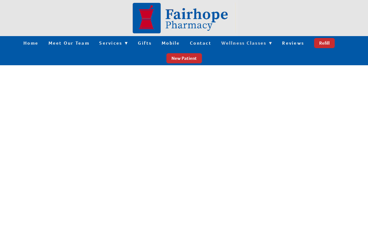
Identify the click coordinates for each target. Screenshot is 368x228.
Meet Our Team (68, 43)
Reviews (293, 43)
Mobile (171, 43)
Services (113, 43)
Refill (324, 43)
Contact (200, 43)
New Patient (184, 58)
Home (30, 43)
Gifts (145, 43)
